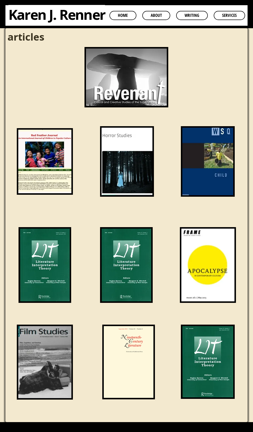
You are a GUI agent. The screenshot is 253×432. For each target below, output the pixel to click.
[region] (126, 83)
